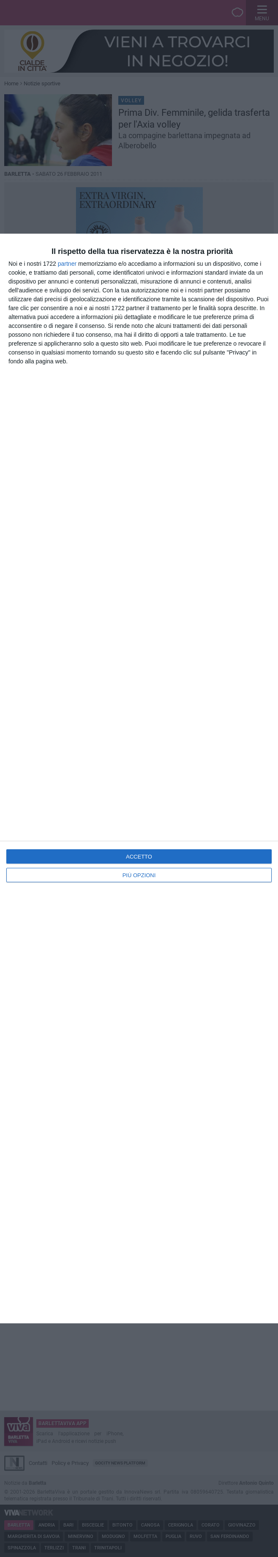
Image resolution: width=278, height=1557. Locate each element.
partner (67, 264)
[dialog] (139, 779)
